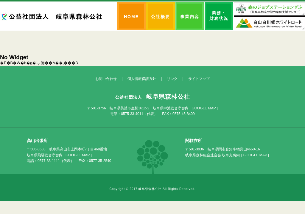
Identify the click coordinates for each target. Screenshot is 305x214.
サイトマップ (199, 79)
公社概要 (160, 16)
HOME (131, 16)
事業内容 (189, 16)
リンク (172, 79)
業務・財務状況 (218, 15)
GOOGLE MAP (204, 108)
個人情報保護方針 (141, 79)
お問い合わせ (106, 79)
